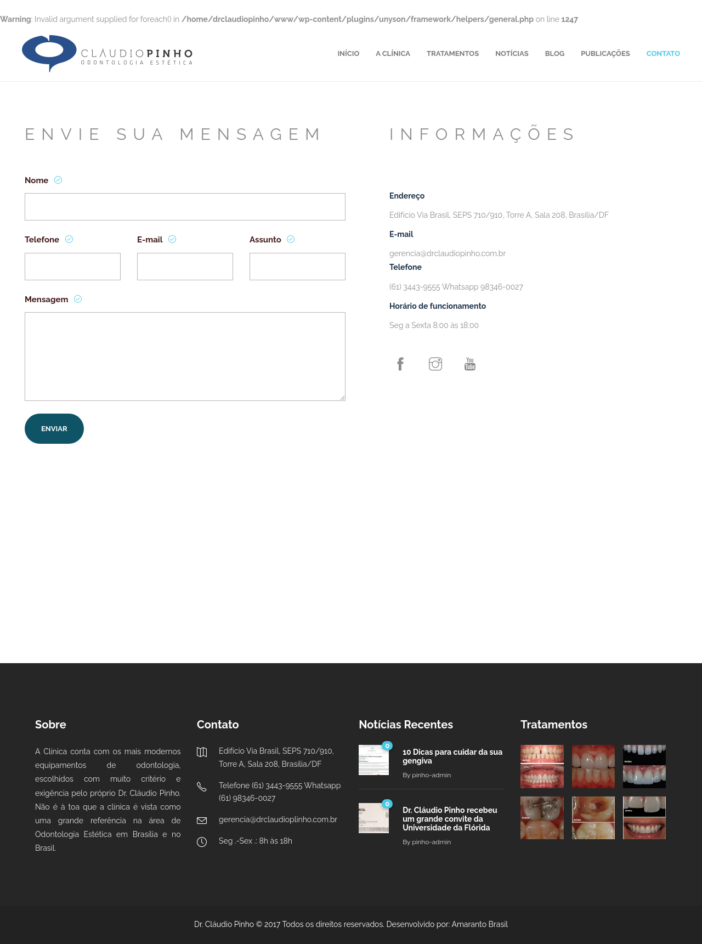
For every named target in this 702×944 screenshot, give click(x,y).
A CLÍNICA (393, 53)
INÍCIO (348, 53)
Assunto (266, 240)
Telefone (43, 240)
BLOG (554, 53)
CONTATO (663, 53)
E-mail (151, 240)
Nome (37, 180)
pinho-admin (431, 775)
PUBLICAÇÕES (605, 53)
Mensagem (47, 299)
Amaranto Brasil (480, 924)
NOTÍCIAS (512, 53)
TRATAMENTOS (453, 53)
